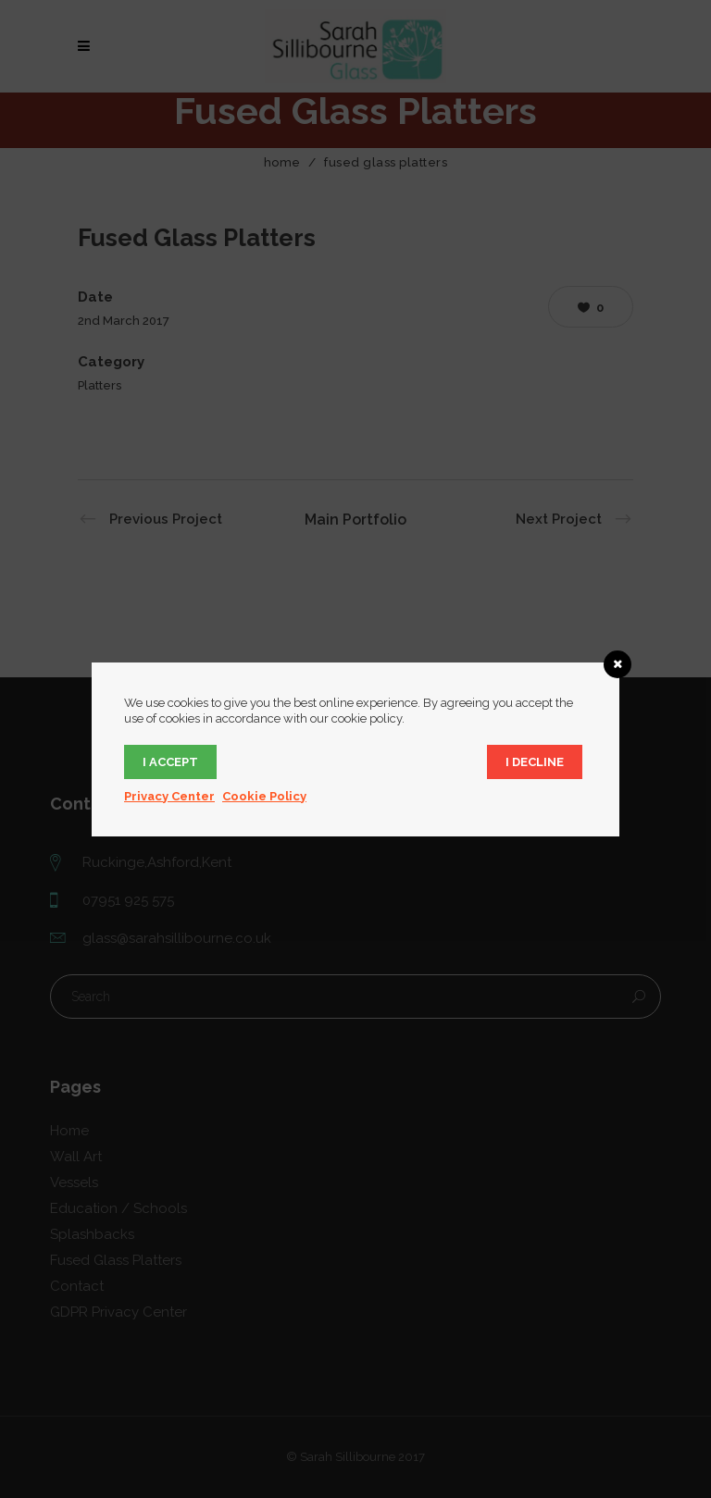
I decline (534, 762)
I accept (170, 762)
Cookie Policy (264, 796)
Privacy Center (169, 796)
